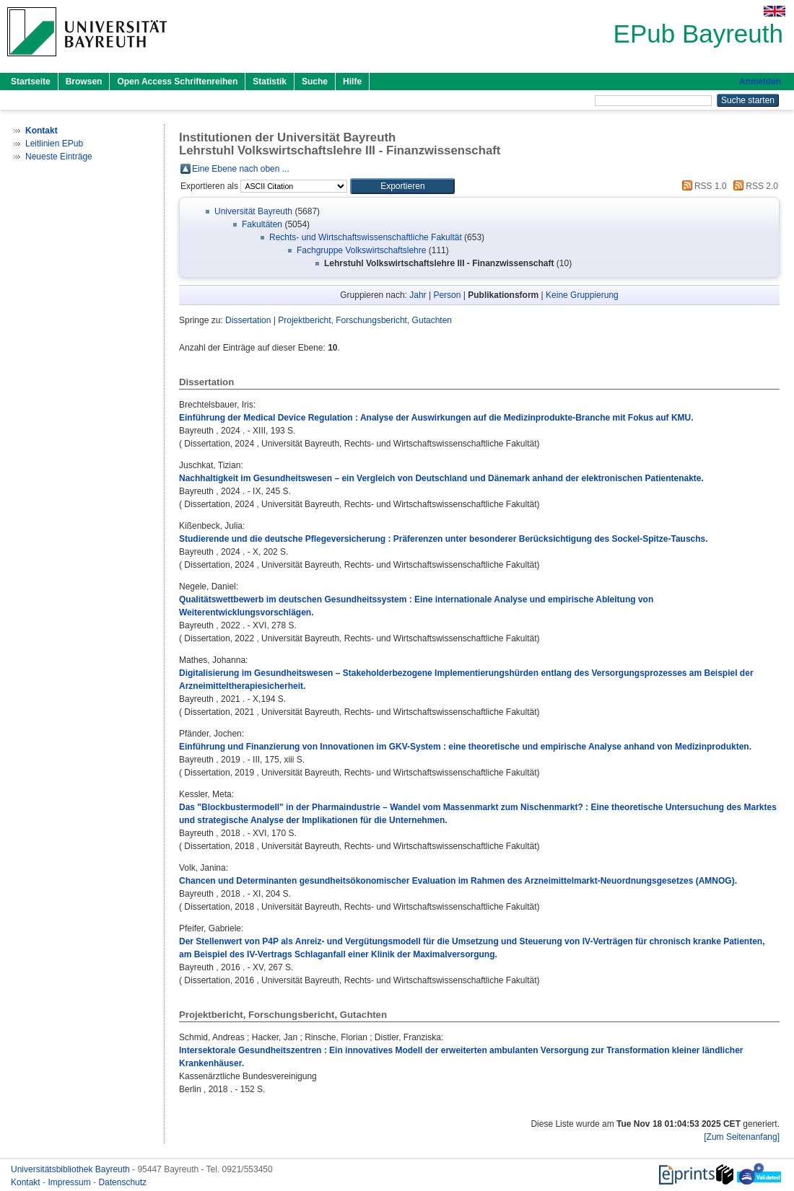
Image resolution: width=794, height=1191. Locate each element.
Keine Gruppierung (582, 295)
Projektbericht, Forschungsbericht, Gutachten (365, 320)
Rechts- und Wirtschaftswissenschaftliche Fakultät (365, 237)
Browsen (84, 81)
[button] (402, 186)
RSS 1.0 (702, 186)
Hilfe (352, 81)
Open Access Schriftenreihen (177, 81)
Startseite (31, 81)
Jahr (417, 295)
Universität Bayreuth (253, 211)
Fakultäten (262, 224)
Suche (315, 81)
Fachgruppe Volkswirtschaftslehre (361, 250)
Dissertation (248, 320)
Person (447, 295)
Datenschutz (122, 1182)
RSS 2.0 (753, 186)
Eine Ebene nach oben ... (240, 169)
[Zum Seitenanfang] (742, 1137)
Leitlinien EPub (54, 144)
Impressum (70, 1182)
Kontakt (27, 1182)
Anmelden (760, 81)
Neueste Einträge (58, 156)
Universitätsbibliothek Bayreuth (71, 1169)
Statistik (270, 81)
